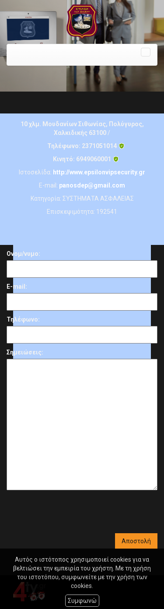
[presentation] (73, 512)
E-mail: (17, 286)
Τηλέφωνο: (23, 319)
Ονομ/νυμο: (23, 253)
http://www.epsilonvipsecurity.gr (99, 172)
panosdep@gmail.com (92, 185)
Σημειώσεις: (25, 352)
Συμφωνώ (82, 600)
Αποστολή (136, 541)
